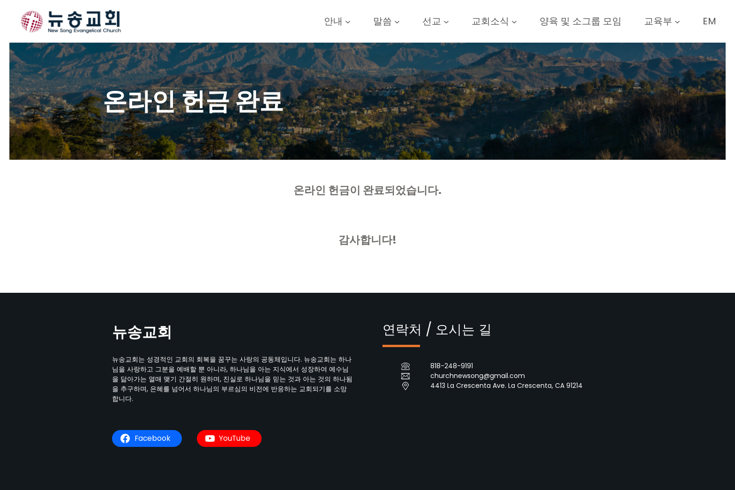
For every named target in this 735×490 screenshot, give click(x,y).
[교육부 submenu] (677, 21)
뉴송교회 (142, 331)
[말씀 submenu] (397, 21)
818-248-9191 (451, 366)
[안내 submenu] (348, 21)
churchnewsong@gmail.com (477, 375)
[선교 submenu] (446, 21)
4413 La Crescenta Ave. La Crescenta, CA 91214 (506, 385)
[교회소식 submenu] (514, 21)
